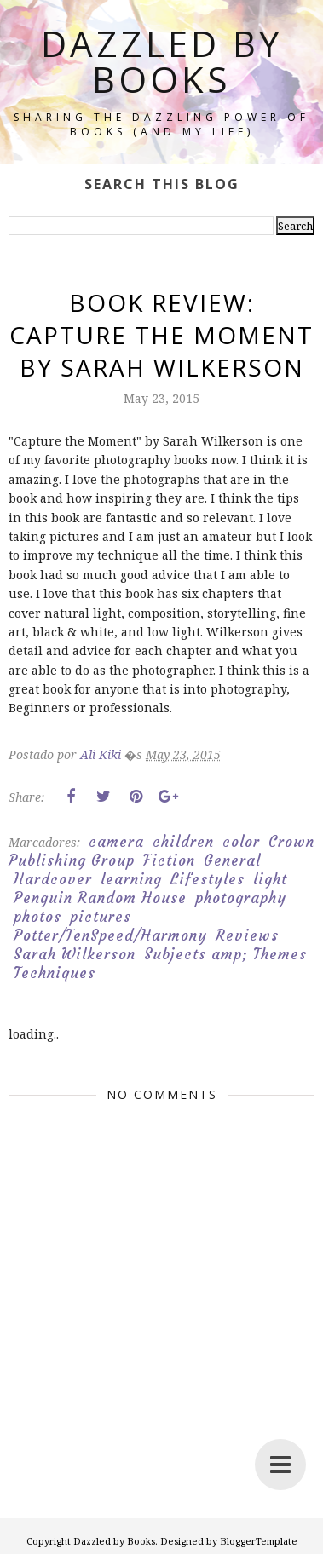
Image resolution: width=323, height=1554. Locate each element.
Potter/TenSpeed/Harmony (110, 935)
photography (240, 898)
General (232, 860)
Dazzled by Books (162, 61)
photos (37, 916)
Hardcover (53, 879)
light (270, 879)
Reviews (247, 935)
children (183, 841)
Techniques (54, 973)
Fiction (169, 860)
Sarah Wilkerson (75, 954)
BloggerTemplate (258, 1540)
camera (116, 841)
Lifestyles (207, 879)
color (241, 841)
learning (131, 879)
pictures (100, 916)
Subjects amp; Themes (225, 954)
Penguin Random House (100, 898)
